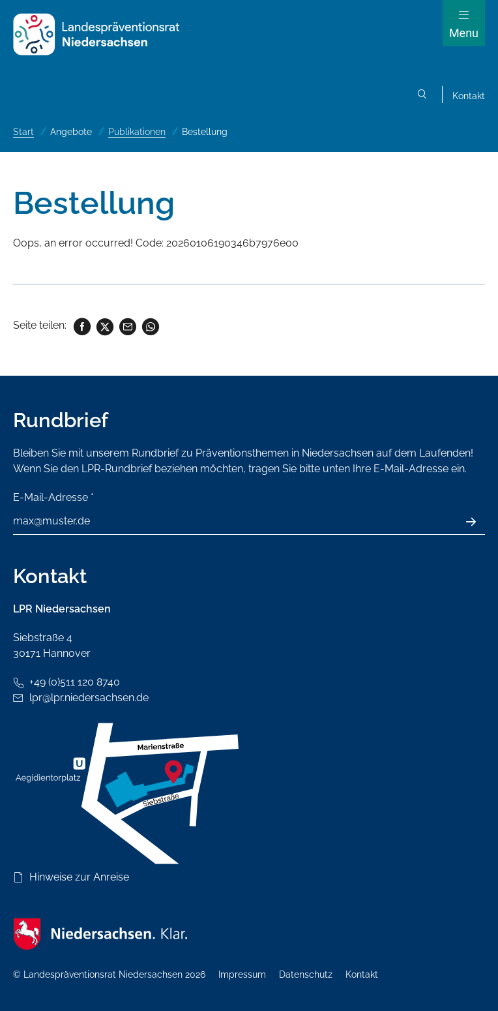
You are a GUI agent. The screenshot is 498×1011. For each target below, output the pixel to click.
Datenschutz (305, 974)
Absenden (478, 522)
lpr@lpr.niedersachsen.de (89, 697)
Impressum (242, 974)
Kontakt (468, 96)
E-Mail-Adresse (53, 497)
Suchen (422, 96)
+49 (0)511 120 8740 (74, 682)
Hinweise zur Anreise (79, 877)
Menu (463, 33)
